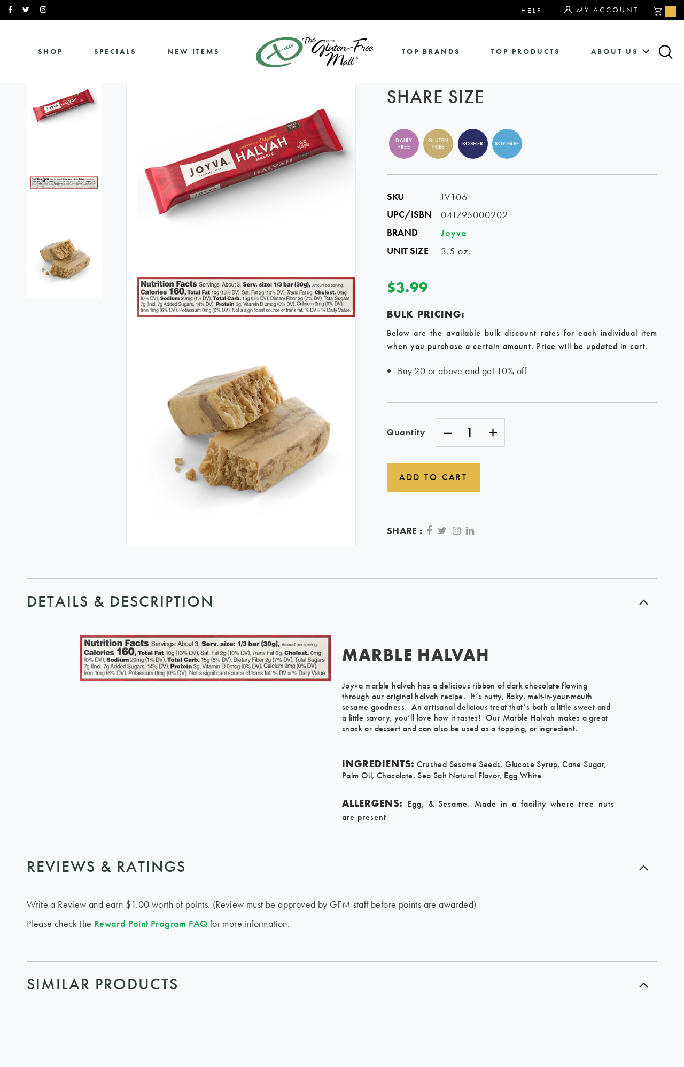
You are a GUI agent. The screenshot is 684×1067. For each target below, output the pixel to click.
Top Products (525, 51)
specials (115, 51)
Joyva (454, 233)
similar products (102, 984)
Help (531, 10)
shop (50, 51)
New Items (193, 51)
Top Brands (431, 51)
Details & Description (120, 601)
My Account (601, 10)
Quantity (406, 432)
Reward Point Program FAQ (151, 923)
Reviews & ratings (106, 866)
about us (614, 51)
